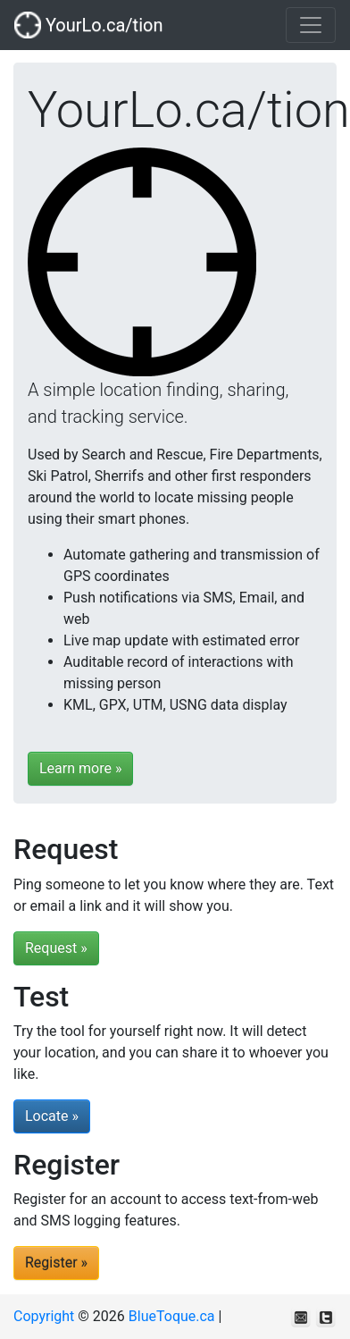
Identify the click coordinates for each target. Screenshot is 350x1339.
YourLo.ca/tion (88, 25)
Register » (56, 1262)
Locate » (52, 1115)
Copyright (43, 1316)
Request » (56, 947)
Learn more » (80, 768)
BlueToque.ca (172, 1316)
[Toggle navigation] (311, 25)
